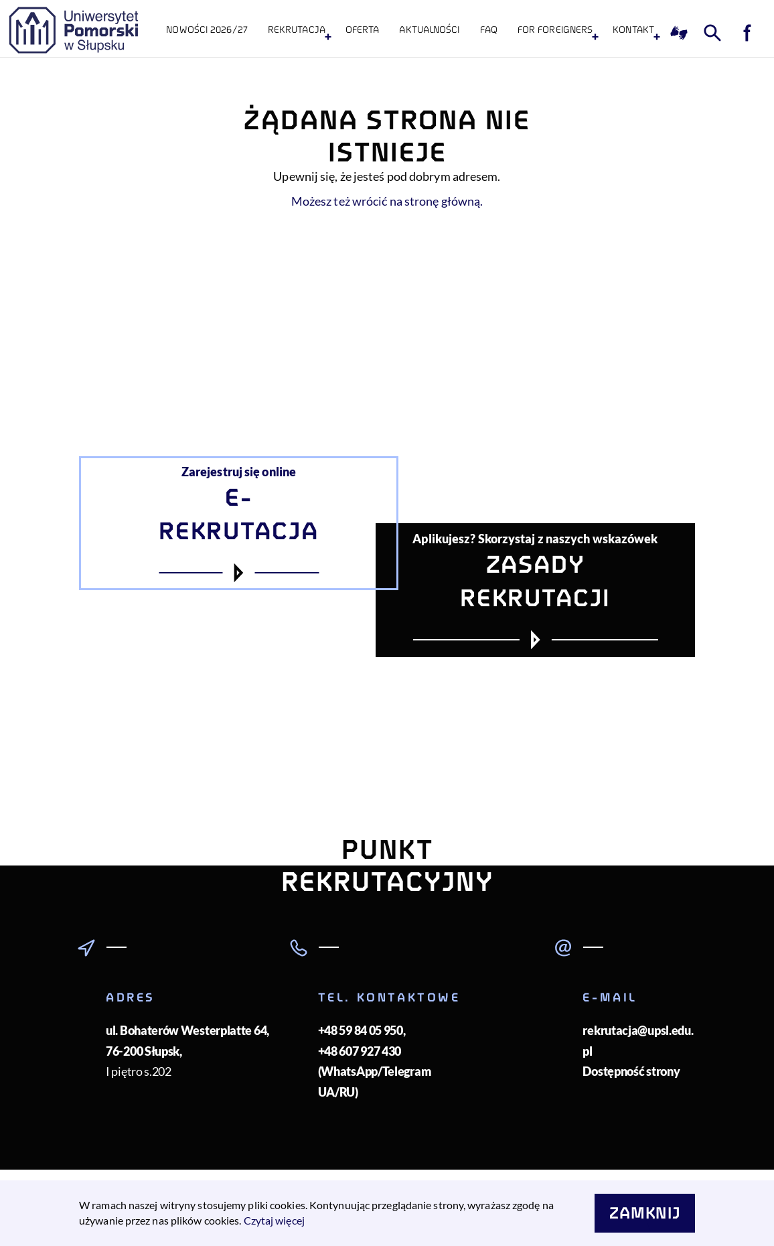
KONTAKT (633, 30)
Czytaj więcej (274, 1220)
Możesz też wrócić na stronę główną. (387, 201)
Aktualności (429, 30)
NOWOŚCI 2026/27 (207, 30)
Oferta (362, 30)
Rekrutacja (296, 30)
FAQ (488, 30)
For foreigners (555, 30)
